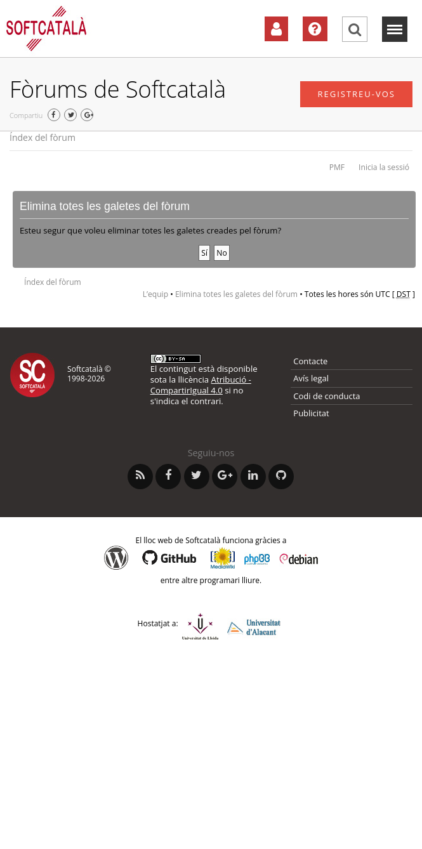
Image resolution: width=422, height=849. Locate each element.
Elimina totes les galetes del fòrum (236, 294)
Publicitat (311, 413)
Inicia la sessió (384, 167)
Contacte (310, 361)
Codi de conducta (326, 396)
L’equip (155, 294)
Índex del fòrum (43, 137)
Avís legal (311, 378)
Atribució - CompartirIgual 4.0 (200, 385)
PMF (337, 167)
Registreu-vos (356, 94)
